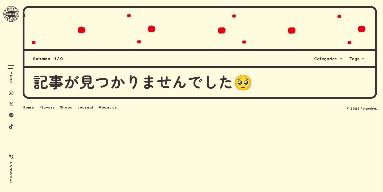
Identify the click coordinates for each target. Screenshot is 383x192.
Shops (66, 106)
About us (108, 106)
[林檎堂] (11, 14)
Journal (85, 106)
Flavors (47, 106)
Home (28, 106)
